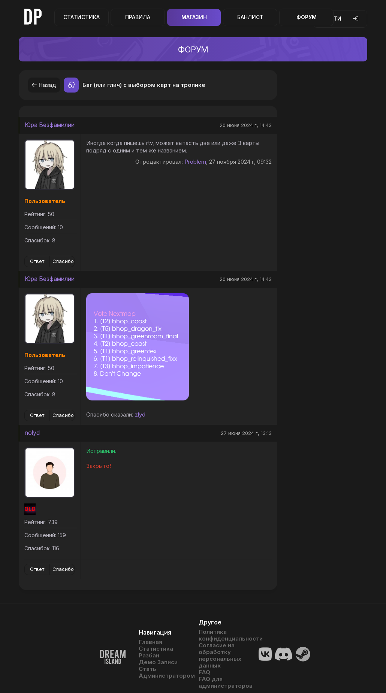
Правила (137, 17)
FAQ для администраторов (223, 682)
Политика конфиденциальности (223, 635)
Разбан (149, 655)
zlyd (140, 414)
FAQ (204, 672)
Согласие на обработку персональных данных (220, 655)
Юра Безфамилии (50, 124)
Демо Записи (158, 662)
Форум (306, 17)
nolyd (32, 432)
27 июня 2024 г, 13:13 (246, 433)
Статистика (81, 17)
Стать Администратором (163, 672)
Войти (340, 18)
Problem (195, 161)
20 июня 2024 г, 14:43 (246, 125)
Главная (150, 642)
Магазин (194, 17)
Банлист (250, 17)
